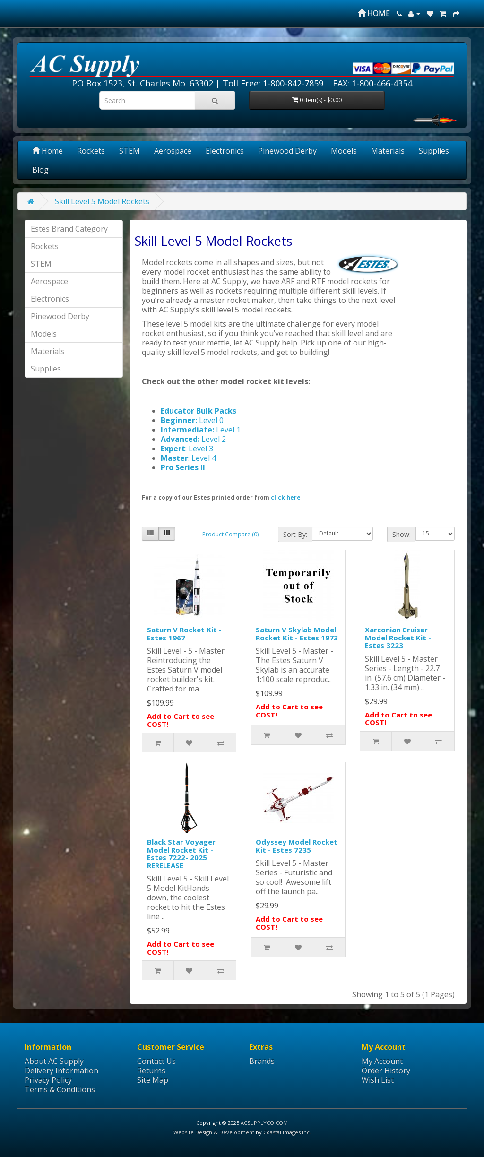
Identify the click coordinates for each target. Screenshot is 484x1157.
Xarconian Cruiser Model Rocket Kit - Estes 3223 (398, 637)
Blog (40, 169)
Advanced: (181, 439)
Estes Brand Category (69, 229)
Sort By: (295, 534)
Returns (151, 1070)
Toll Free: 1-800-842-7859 (273, 83)
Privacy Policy (48, 1080)
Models (344, 151)
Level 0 (210, 420)
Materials (388, 151)
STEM (129, 151)
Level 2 (213, 439)
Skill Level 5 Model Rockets (102, 201)
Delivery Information (61, 1070)
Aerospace (172, 151)
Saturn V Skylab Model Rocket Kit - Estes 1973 (297, 633)
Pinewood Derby (287, 151)
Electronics (225, 151)
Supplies (434, 151)
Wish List (378, 1080)
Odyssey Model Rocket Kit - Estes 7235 (296, 846)
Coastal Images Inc (286, 1132)
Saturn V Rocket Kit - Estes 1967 (184, 633)
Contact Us (156, 1061)
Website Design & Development (213, 1132)
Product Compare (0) (230, 534)
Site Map (152, 1080)
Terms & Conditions (60, 1089)
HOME (374, 13)
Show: (401, 534)
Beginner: (179, 420)
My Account (382, 1061)
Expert (173, 448)
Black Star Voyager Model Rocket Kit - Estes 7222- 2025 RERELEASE (181, 853)
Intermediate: (188, 429)
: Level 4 (202, 458)
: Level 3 (199, 448)
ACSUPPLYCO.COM (264, 1122)
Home (47, 151)
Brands (262, 1061)
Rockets (91, 151)
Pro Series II (183, 467)
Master (174, 458)
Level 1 (228, 429)
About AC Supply (54, 1061)
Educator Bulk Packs (198, 411)
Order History (386, 1070)
